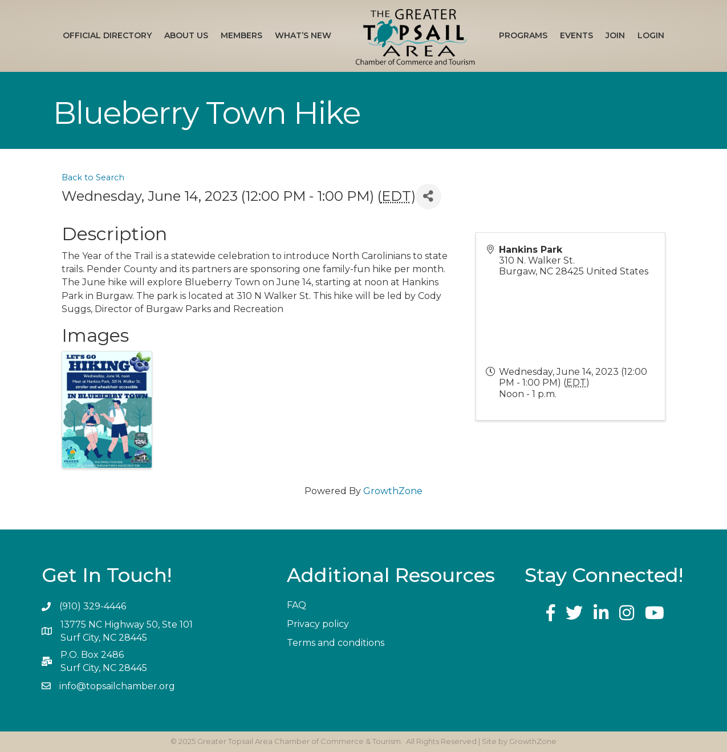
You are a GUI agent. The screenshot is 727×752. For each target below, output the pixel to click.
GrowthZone (393, 491)
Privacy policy (318, 623)
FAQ (296, 605)
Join (615, 35)
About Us (186, 35)
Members (241, 35)
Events (576, 35)
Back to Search (93, 177)
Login (650, 35)
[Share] (428, 196)
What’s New (303, 35)
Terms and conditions (335, 642)
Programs (523, 35)
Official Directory (107, 35)
